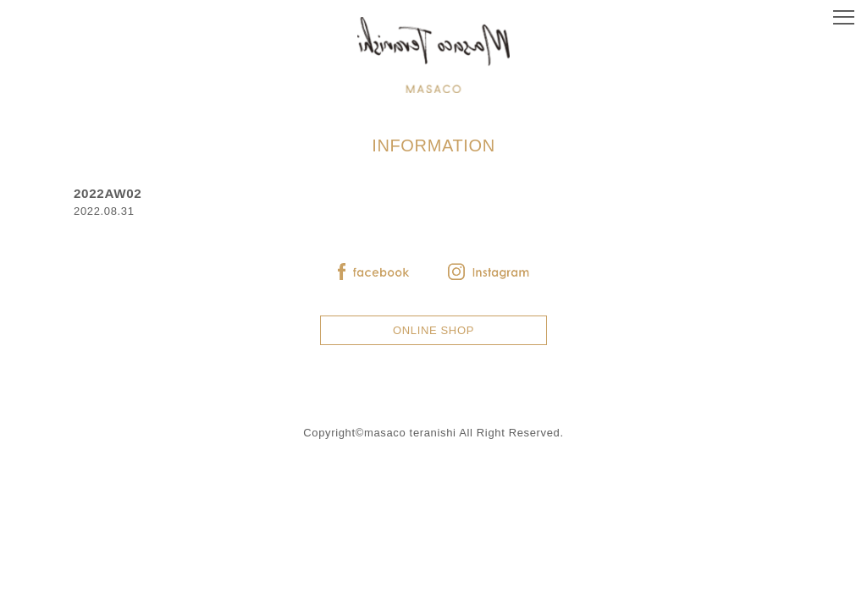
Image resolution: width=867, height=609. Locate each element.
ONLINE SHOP (433, 330)
